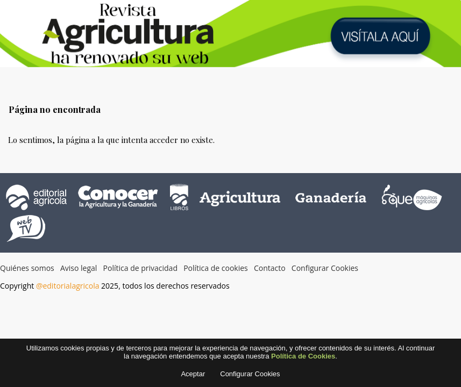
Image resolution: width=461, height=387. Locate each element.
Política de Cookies (303, 358)
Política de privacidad (140, 268)
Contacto (270, 268)
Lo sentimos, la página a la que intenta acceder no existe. (111, 139)
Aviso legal (78, 268)
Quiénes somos (27, 268)
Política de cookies (215, 268)
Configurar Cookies (325, 268)
